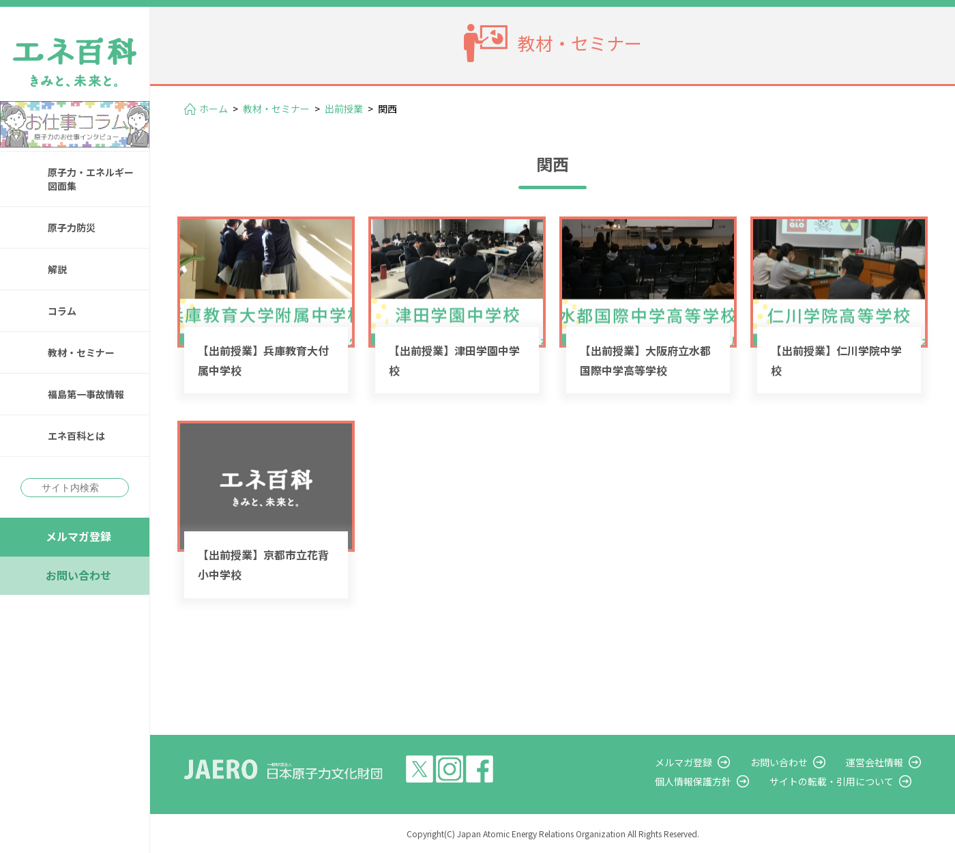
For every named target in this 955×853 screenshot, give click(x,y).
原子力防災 (72, 227)
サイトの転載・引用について (831, 781)
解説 (57, 269)
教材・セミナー (81, 352)
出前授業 (344, 108)
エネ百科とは (76, 436)
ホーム (213, 108)
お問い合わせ (78, 575)
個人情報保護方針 (693, 781)
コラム (62, 311)
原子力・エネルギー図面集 (91, 179)
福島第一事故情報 (86, 394)
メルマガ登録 (78, 536)
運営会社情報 (874, 762)
